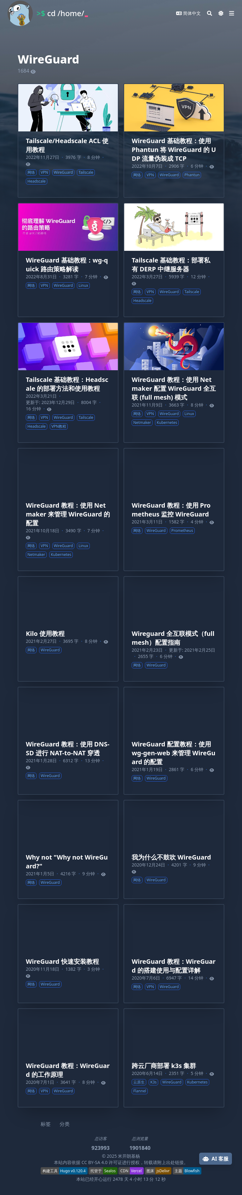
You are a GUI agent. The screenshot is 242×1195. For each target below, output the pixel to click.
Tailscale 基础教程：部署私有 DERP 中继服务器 (171, 264)
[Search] (209, 13)
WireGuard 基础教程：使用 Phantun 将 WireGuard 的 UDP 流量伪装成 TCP (174, 149)
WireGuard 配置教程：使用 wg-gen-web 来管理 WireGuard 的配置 (174, 753)
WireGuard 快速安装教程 (62, 961)
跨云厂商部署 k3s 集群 (164, 1065)
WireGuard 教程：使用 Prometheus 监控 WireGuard (171, 509)
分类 (65, 1123)
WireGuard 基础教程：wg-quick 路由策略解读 (67, 264)
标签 (46, 1123)
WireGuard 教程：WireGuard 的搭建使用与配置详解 (174, 966)
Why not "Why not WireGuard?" (67, 861)
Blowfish (192, 1171)
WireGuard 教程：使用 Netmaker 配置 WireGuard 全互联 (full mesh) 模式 (174, 388)
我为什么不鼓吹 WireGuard (171, 857)
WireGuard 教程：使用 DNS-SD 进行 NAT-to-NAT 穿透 (67, 748)
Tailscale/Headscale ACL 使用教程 (67, 145)
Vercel (136, 1171)
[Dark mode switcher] (220, 13)
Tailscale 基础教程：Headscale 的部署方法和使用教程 (67, 384)
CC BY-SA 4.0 (95, 1162)
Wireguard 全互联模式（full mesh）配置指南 (173, 638)
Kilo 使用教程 (45, 633)
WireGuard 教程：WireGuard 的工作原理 (68, 1070)
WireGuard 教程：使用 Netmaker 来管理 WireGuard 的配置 (68, 514)
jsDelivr (163, 1171)
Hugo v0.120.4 (73, 1171)
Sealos (110, 1171)
